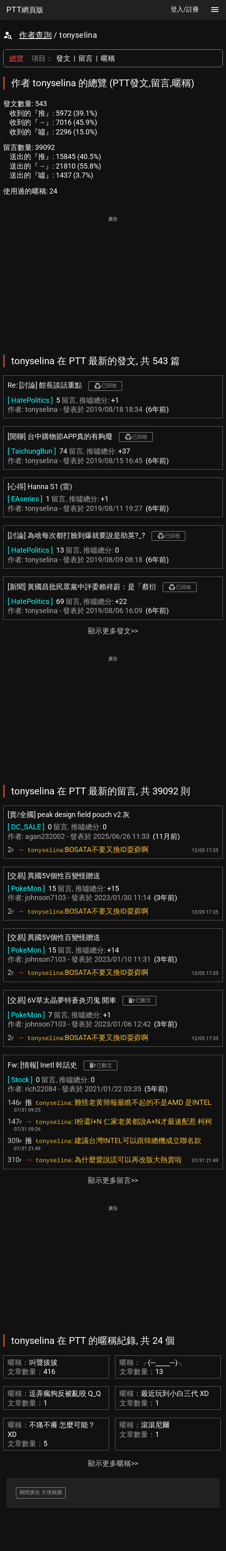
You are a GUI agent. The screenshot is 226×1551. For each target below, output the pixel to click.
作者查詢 (35, 35)
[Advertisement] (113, 280)
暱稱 (108, 58)
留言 (85, 58)
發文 (63, 58)
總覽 (16, 58)
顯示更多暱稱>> (113, 1463)
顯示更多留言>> (113, 1180)
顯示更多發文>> (113, 631)
